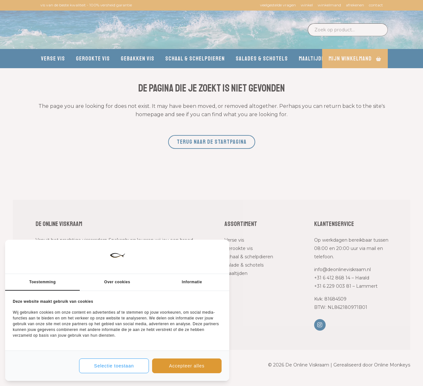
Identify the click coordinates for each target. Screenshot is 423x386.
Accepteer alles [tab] (187, 365)
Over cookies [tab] (117, 282)
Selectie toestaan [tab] (114, 365)
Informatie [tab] (192, 282)
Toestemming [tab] (42, 282)
